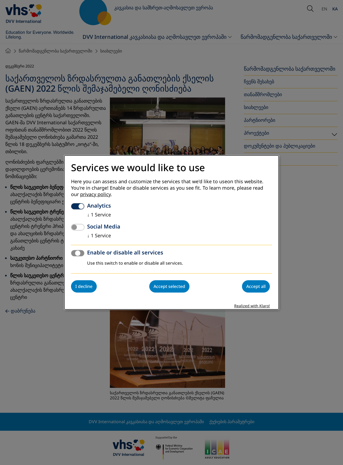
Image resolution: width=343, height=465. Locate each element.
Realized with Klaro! (252, 306)
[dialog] (171, 232)
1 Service (99, 215)
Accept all (256, 287)
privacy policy (95, 194)
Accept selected (169, 287)
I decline (83, 287)
